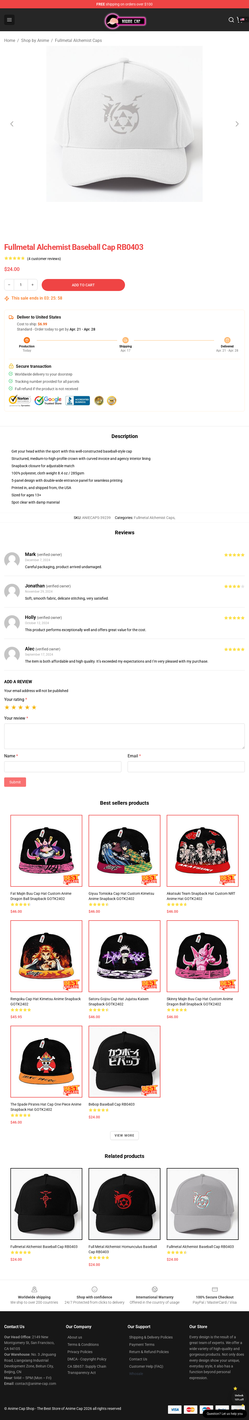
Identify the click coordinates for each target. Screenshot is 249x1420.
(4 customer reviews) (44, 259)
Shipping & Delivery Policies (151, 1337)
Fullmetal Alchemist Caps (78, 40)
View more (125, 1135)
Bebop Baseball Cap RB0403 (112, 1104)
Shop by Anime (35, 40)
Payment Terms (141, 1344)
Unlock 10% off (239, 1397)
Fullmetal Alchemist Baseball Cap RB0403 (44, 1247)
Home (9, 40)
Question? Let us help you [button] (225, 1414)
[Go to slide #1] (110, 213)
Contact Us (138, 1359)
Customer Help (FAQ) (146, 1366)
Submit (15, 782)
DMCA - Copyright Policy (87, 1359)
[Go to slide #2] (138, 213)
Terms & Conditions (83, 1344)
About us (74, 1337)
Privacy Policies (79, 1352)
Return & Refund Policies (149, 1352)
